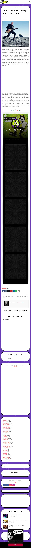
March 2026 (5, 422)
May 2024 (5, 452)
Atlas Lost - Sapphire (14, 514)
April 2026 (5, 420)
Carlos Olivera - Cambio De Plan (17, 525)
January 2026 (6, 424)
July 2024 (5, 449)
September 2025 (6, 430)
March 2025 (5, 438)
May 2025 (5, 435)
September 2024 (6, 446)
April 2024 (5, 453)
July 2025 (5, 432)
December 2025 (6, 426)
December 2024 (6, 442)
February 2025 (6, 439)
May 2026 (5, 419)
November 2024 (6, 443)
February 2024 (6, 456)
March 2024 (5, 454)
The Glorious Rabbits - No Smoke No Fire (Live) (18, 521)
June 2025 (5, 434)
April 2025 (5, 437)
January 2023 (6, 460)
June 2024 (5, 450)
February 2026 (6, 423)
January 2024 (6, 457)
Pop (6, 7)
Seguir (15, 544)
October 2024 (6, 445)
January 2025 (6, 441)
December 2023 (6, 458)
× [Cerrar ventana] (22, 530)
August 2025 (5, 431)
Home (3, 7)
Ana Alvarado (19, 302)
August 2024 (5, 447)
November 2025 (6, 427)
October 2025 (6, 428)
